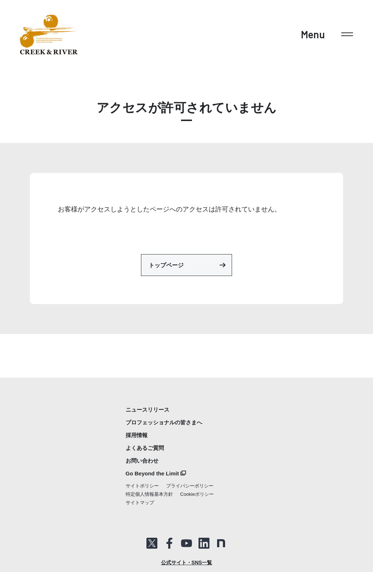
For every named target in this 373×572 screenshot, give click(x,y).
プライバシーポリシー (189, 486)
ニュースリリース (147, 409)
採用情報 (137, 435)
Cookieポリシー (197, 494)
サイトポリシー (142, 486)
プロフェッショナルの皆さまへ (164, 422)
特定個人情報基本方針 (149, 494)
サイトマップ (140, 502)
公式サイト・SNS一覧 (186, 562)
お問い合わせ (142, 461)
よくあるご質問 (145, 448)
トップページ (187, 265)
